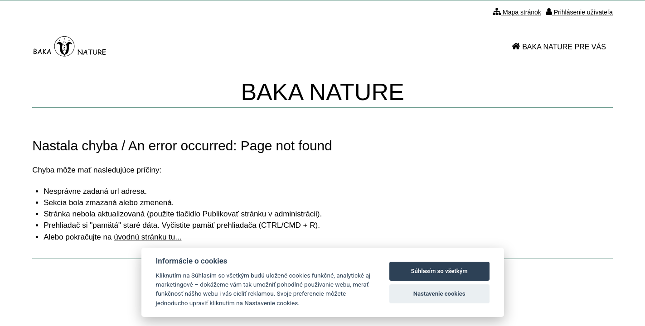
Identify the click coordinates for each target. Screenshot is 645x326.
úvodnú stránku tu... (147, 237)
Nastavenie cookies (439, 293)
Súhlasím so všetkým (439, 271)
